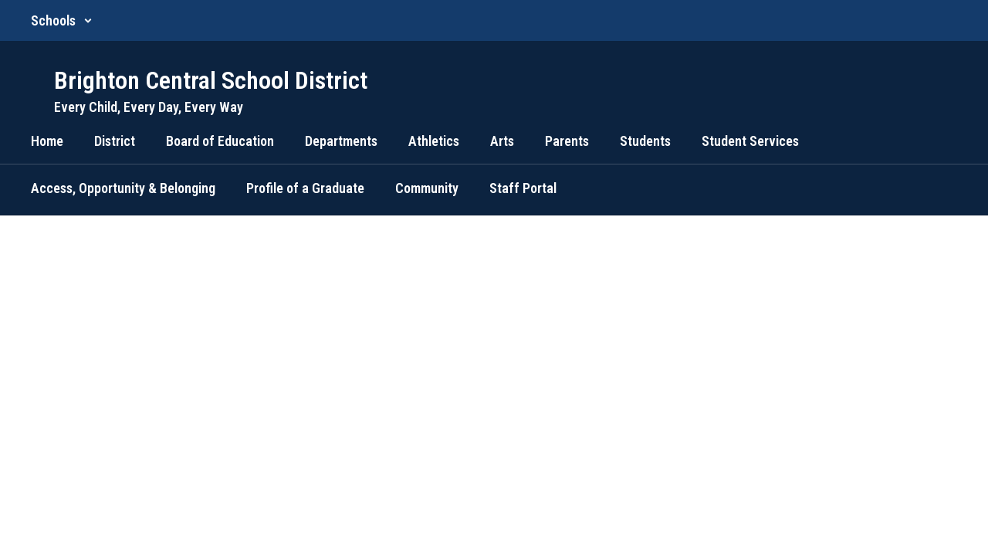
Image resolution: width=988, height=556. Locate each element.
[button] (62, 20)
